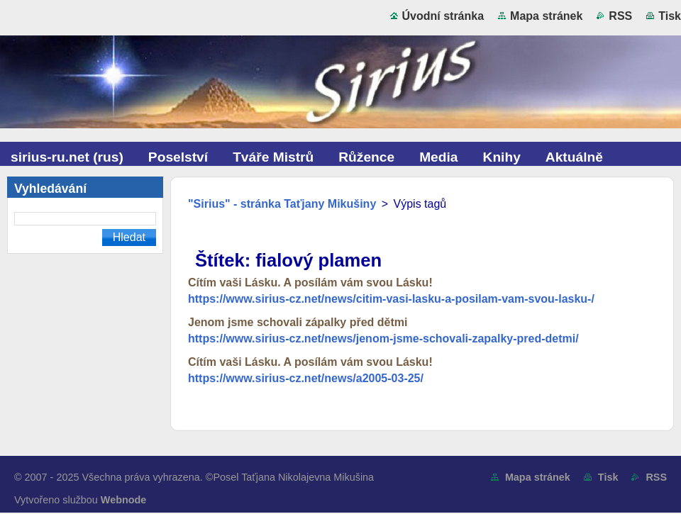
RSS (620, 16)
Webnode (124, 499)
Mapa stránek (546, 16)
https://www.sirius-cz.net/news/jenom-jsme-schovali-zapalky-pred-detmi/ (383, 339)
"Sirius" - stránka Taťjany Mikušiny (282, 204)
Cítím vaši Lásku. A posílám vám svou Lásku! (310, 282)
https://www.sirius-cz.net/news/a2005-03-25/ (305, 378)
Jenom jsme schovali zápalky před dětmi (297, 322)
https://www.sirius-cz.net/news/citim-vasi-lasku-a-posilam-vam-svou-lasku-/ (391, 299)
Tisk (669, 16)
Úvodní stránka (443, 16)
